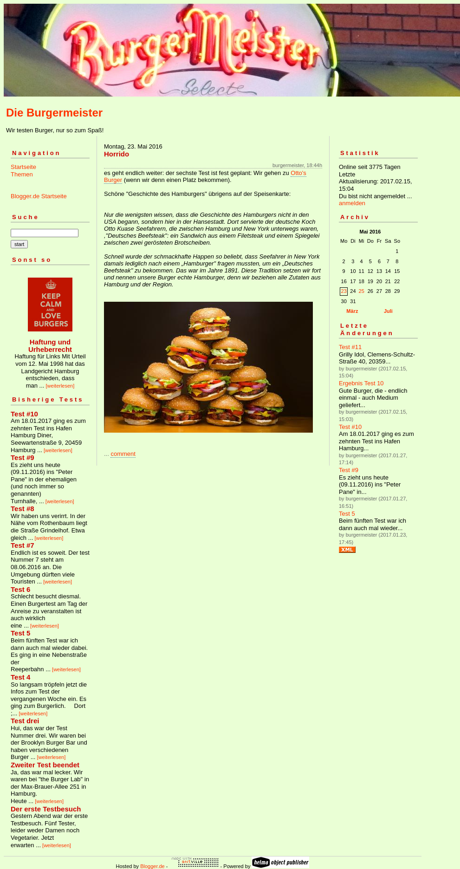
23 (344, 291)
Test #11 (350, 347)
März (352, 311)
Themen (22, 174)
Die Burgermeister (54, 112)
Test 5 (347, 513)
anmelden (352, 203)
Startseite (23, 166)
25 (361, 291)
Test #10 (350, 426)
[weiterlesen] (60, 386)
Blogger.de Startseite (39, 196)
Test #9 (348, 470)
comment (122, 453)
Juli (388, 311)
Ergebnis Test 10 (361, 383)
